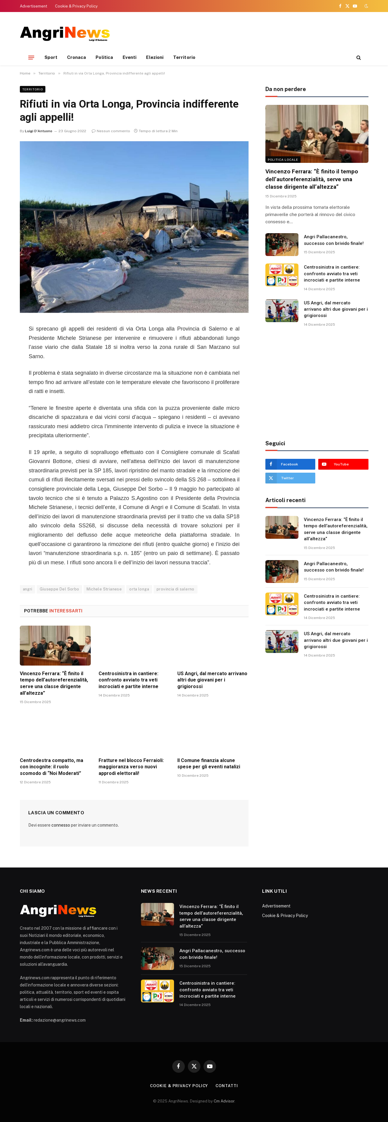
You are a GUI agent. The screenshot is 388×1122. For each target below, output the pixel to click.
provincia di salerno (175, 589)
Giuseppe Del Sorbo (59, 589)
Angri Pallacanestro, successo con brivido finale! (334, 240)
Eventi (129, 57)
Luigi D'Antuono (38, 131)
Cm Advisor (224, 1101)
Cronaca (76, 57)
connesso (60, 825)
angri (27, 589)
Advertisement (33, 6)
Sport (50, 57)
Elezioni (154, 57)
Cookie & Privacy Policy (76, 6)
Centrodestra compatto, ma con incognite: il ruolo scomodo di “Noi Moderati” (51, 767)
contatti (226, 1086)
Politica (104, 57)
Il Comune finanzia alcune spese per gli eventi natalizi (208, 764)
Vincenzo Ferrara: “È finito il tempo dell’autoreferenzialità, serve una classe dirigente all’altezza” (54, 683)
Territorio (184, 57)
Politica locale (283, 159)
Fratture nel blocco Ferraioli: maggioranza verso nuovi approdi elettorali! (131, 767)
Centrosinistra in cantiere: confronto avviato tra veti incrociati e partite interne (128, 680)
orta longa (139, 589)
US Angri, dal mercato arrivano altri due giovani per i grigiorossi (212, 680)
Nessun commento (111, 131)
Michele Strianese (104, 589)
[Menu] (31, 57)
